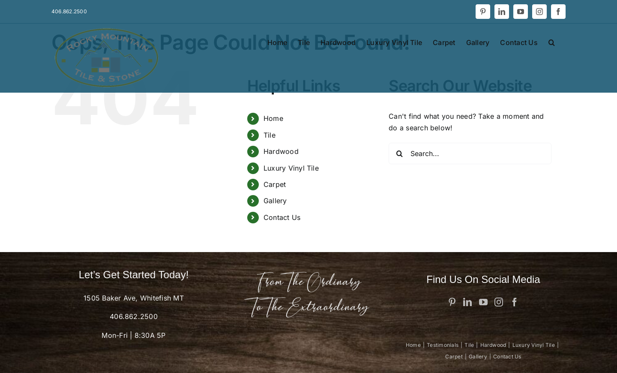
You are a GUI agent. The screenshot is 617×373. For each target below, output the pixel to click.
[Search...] (470, 153)
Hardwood (281, 151)
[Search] (399, 153)
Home (273, 118)
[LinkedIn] (467, 302)
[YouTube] (483, 302)
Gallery (275, 200)
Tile (270, 135)
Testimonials (442, 345)
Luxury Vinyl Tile (291, 168)
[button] (551, 42)
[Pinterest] (452, 302)
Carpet (275, 184)
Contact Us (282, 217)
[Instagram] (498, 302)
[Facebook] (514, 302)
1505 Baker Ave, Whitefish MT (134, 298)
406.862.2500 (134, 316)
